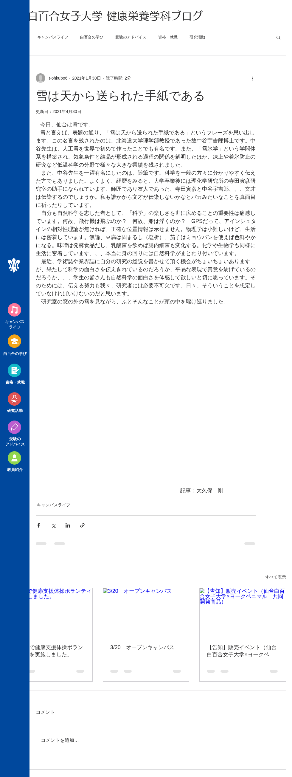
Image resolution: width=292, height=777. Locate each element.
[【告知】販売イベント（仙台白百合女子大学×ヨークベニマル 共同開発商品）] (243, 612)
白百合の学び (91, 37)
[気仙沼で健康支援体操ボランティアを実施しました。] (49, 612)
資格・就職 (168, 37)
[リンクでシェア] (82, 525)
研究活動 (197, 37)
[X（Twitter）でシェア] (53, 525)
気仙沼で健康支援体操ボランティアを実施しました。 (48, 650)
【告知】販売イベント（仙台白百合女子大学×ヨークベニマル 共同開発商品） (242, 651)
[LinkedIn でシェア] (68, 525)
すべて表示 (275, 577)
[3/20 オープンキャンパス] (146, 612)
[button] (278, 37)
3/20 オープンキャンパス (142, 647)
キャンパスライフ (52, 37)
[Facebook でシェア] (38, 525)
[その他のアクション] (252, 78)
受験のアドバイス (130, 37)
